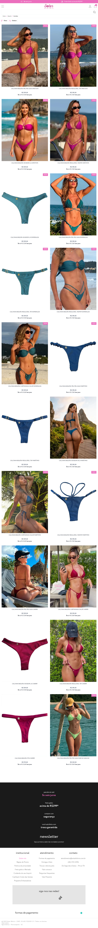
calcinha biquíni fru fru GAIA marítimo (73, 386)
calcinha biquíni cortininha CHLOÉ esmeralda (24, 386)
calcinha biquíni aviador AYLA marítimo (73, 461)
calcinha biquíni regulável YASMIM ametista (73, 163)
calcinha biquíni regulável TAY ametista (73, 89)
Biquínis (9, 16)
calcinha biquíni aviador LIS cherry (24, 684)
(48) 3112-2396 (73, 862)
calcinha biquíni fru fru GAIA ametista (24, 89)
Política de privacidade (22, 866)
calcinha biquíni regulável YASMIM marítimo (73, 535)
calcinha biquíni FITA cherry (25, 758)
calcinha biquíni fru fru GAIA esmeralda (73, 237)
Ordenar (13, 21)
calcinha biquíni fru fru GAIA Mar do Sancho (73, 758)
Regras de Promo (23, 862)
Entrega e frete (47, 862)
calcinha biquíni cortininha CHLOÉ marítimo (25, 535)
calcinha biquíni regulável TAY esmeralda (25, 312)
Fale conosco (47, 869)
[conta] (90, 6)
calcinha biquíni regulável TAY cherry (73, 684)
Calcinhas (15, 16)
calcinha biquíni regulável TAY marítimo (24, 461)
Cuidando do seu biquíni (23, 873)
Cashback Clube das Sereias (22, 877)
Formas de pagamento (47, 858)
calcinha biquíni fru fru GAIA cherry (25, 609)
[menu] (2, 6)
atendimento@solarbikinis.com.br (73, 858)
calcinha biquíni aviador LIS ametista (24, 163)
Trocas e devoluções (46, 866)
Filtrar (4, 21)
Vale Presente (47, 877)
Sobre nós (22, 858)
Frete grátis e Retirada (22, 869)
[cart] (95, 6)
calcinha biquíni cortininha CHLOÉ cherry (73, 609)
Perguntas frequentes (47, 873)
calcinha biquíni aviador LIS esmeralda (25, 237)
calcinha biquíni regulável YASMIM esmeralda (73, 312)
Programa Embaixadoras (22, 881)
